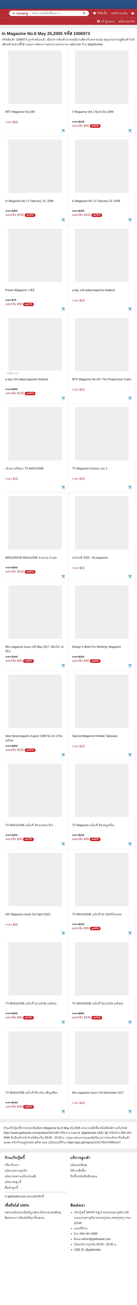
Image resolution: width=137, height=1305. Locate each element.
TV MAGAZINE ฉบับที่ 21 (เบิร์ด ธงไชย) (30, 1003)
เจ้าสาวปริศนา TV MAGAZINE (24, 468)
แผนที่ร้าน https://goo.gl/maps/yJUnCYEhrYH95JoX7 (87, 1142)
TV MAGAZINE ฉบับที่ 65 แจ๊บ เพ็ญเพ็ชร (31, 1092)
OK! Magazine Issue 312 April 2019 (27, 914)
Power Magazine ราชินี (20, 290)
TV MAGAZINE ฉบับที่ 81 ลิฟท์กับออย (97, 914)
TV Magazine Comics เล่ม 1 (89, 468)
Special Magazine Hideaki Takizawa (94, 735)
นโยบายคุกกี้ (13, 1182)
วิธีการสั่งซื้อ (78, 1170)
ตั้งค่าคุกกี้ (11, 1187)
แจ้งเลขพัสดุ (78, 1164)
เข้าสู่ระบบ (106, 21)
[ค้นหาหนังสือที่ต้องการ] (84, 13)
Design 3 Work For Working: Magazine (96, 646)
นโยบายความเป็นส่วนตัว (21, 1176)
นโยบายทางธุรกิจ (16, 1170)
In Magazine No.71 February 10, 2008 (29, 200)
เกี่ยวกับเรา (12, 1164)
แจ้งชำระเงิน (119, 13)
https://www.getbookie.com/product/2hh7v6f (31, 1132)
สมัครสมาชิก (126, 21)
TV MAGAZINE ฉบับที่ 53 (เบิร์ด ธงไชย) (97, 1003)
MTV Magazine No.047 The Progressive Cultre (101, 379)
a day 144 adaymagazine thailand (93, 290)
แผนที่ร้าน (80, 1228)
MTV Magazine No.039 (20, 111)
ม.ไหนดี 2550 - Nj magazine (90, 557)
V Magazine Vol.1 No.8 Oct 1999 (92, 111)
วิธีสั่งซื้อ (100, 13)
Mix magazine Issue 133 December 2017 (98, 1092)
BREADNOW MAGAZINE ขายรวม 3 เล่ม (31, 557)
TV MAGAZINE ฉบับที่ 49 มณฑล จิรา (29, 825)
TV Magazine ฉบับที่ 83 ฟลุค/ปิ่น (93, 825)
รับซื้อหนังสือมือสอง (83, 1176)
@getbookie (93, 1249)
